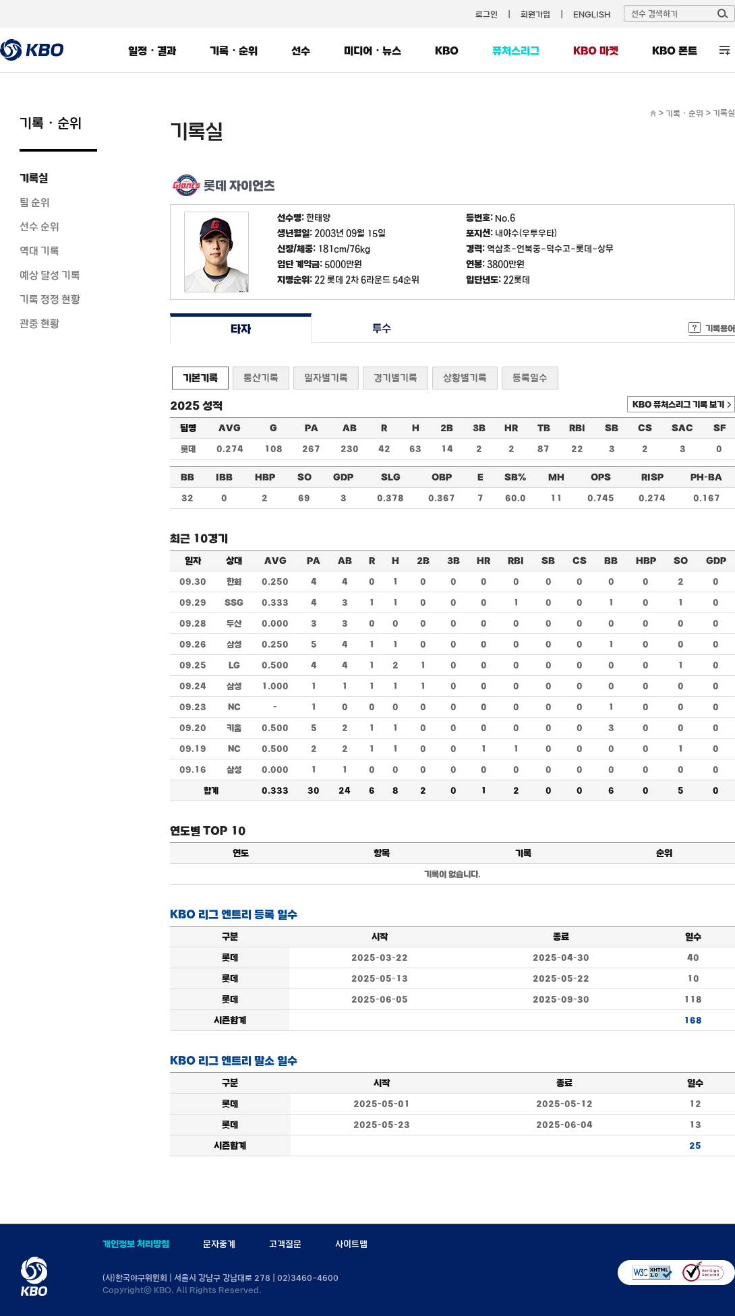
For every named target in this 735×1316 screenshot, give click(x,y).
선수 (300, 50)
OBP (442, 477)
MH (556, 477)
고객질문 (285, 1244)
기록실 (34, 178)
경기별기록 (395, 377)
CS (645, 427)
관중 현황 (39, 323)
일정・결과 (152, 50)
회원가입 (535, 14)
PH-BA (706, 477)
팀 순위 (35, 202)
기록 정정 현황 (50, 299)
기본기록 (200, 377)
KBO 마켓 (595, 50)
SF (719, 427)
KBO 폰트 (674, 50)
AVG (229, 427)
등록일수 (530, 377)
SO (304, 477)
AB (350, 427)
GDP (343, 477)
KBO (447, 50)
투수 (382, 328)
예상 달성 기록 (50, 275)
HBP (265, 477)
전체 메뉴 (724, 50)
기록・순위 (234, 50)
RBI (577, 427)
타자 (240, 328)
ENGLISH (591, 14)
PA (311, 427)
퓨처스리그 (515, 50)
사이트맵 (351, 1244)
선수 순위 (39, 226)
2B (446, 427)
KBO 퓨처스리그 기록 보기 (678, 404)
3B (479, 427)
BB (187, 477)
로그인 (486, 14)
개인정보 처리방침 (135, 1244)
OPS (601, 477)
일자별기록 (326, 377)
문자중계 (219, 1244)
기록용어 (720, 328)
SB (611, 427)
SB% (515, 477)
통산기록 (260, 377)
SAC (682, 427)
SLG (391, 477)
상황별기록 (465, 377)
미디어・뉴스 (372, 50)
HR (511, 427)
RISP (652, 477)
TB (543, 427)
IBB (224, 477)
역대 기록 (39, 251)
